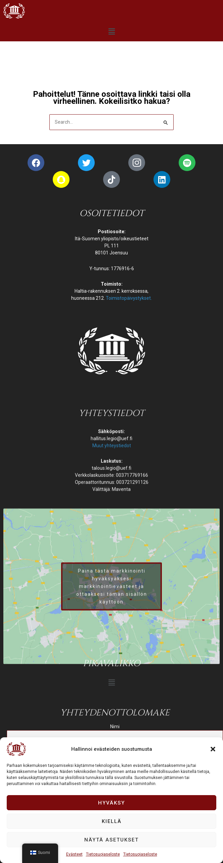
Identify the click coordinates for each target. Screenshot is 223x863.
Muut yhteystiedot (111, 600)
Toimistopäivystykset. (129, 298)
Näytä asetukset (111, 840)
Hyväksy (111, 803)
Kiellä (112, 821)
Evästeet (74, 854)
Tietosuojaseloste (103, 854)
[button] (213, 749)
